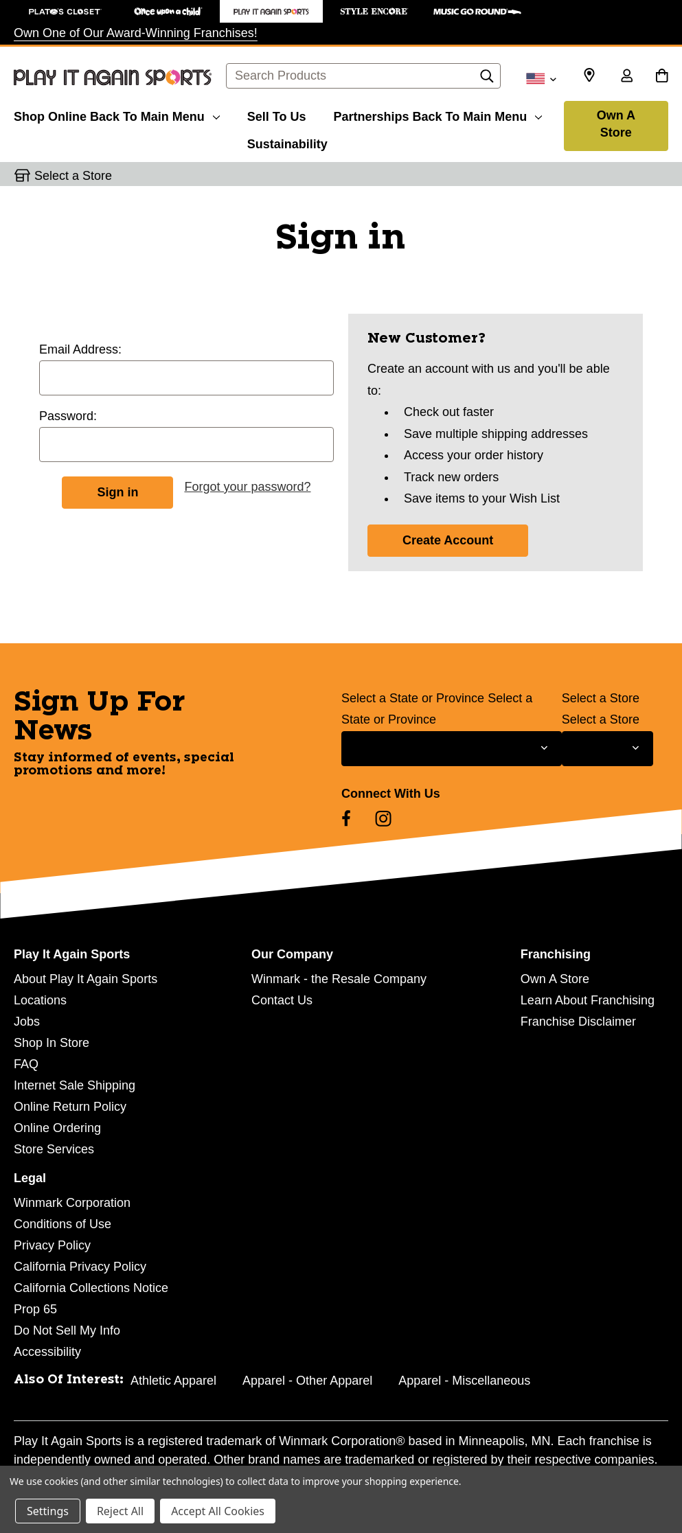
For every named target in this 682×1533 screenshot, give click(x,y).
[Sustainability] (287, 142)
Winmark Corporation (72, 1203)
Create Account (447, 540)
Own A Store (616, 123)
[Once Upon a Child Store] (168, 11)
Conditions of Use (62, 1224)
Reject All (120, 1511)
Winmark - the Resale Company (339, 979)
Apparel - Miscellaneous (464, 1380)
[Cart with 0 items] (661, 77)
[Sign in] (626, 77)
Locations (40, 1000)
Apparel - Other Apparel (307, 1380)
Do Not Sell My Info (67, 1330)
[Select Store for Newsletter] (607, 748)
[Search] (487, 79)
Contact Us (281, 1000)
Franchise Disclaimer (578, 1021)
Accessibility (47, 1352)
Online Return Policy (70, 1107)
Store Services (54, 1149)
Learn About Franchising (588, 1000)
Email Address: (80, 349)
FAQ (26, 1064)
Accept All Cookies (217, 1511)
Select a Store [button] (73, 176)
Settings (48, 1511)
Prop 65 (35, 1309)
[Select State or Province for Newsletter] (451, 748)
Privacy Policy (52, 1245)
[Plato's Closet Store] (65, 11)
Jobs (27, 1021)
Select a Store (600, 698)
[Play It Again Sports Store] (271, 11)
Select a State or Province (412, 698)
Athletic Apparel (173, 1380)
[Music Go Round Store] (477, 11)
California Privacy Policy (80, 1266)
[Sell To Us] (277, 114)
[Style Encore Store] (374, 11)
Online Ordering (57, 1128)
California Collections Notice (91, 1288)
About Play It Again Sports (85, 979)
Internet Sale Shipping (74, 1085)
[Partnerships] (437, 114)
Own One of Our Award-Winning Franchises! (136, 33)
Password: (68, 416)
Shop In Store (51, 1043)
